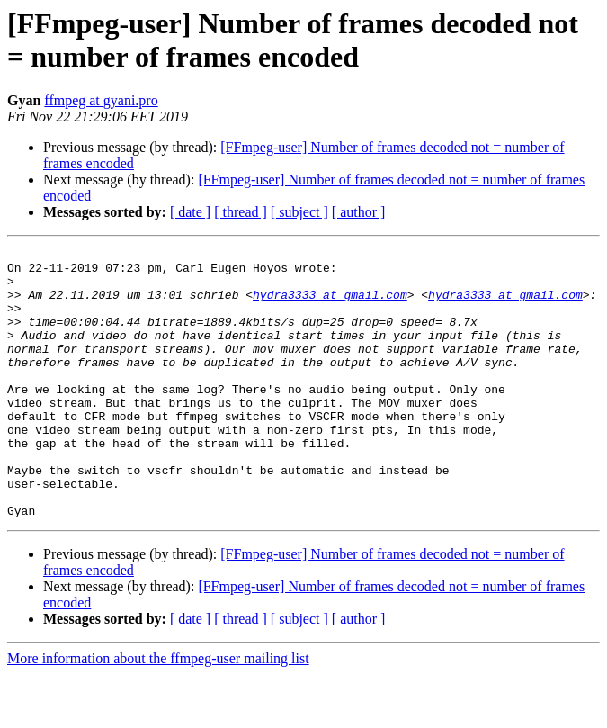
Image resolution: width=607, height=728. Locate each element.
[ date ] (190, 212)
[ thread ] (240, 212)
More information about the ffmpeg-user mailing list (158, 712)
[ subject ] (299, 212)
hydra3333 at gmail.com (330, 305)
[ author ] (359, 212)
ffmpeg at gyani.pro (100, 100)
